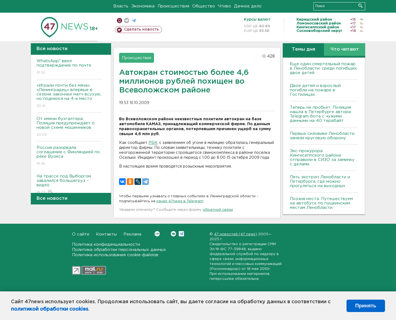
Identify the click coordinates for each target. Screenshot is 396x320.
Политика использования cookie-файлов (115, 255)
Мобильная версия (119, 20)
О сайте (80, 234)
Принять (365, 305)
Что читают (345, 49)
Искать (360, 6)
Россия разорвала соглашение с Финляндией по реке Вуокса (69, 156)
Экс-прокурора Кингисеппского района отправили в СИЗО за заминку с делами (322, 157)
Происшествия (173, 6)
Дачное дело (248, 6)
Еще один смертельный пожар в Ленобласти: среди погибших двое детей (323, 68)
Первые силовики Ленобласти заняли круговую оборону (322, 136)
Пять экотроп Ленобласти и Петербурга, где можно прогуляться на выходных (320, 181)
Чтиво (224, 6)
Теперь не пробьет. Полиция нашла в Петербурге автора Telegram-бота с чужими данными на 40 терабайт (320, 114)
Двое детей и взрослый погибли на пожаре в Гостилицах (315, 90)
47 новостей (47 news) (235, 234)
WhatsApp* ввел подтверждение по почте (69, 67)
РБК (152, 142)
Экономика (143, 6)
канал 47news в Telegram (180, 201)
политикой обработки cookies (49, 309)
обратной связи (218, 209)
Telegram (181, 233)
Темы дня (303, 49)
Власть (120, 6)
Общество (203, 6)
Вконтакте (157, 233)
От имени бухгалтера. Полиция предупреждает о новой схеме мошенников (69, 127)
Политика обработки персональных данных (119, 249)
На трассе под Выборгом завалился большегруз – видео (69, 184)
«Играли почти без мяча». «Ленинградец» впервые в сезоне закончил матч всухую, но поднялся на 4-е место (69, 96)
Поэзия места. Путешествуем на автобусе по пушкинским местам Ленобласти (321, 203)
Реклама (132, 234)
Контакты (106, 234)
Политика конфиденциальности (106, 244)
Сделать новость (141, 29)
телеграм (133, 20)
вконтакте (126, 20)
